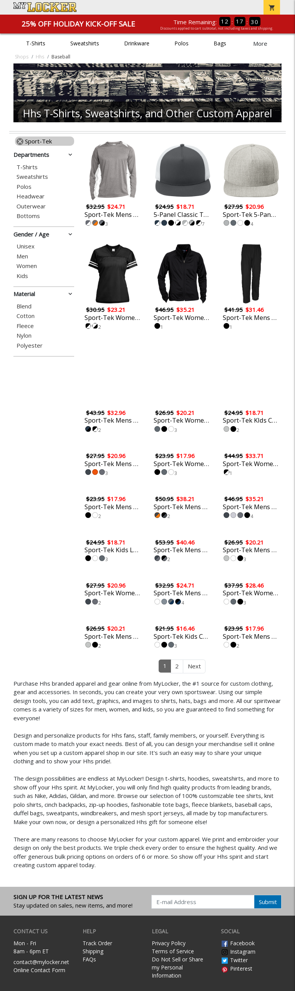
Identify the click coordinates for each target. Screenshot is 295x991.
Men (22, 256)
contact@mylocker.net (41, 962)
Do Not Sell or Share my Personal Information (177, 967)
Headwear (31, 196)
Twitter (234, 960)
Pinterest (236, 968)
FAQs (89, 959)
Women (27, 266)
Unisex (26, 246)
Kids (22, 276)
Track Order (97, 943)
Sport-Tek (34, 141)
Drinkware (136, 43)
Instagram (238, 951)
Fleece (25, 326)
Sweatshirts (84, 43)
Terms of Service (173, 951)
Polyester (30, 345)
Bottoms (28, 216)
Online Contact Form (39, 970)
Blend (24, 306)
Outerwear (31, 206)
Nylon (24, 335)
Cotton (26, 316)
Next (194, 666)
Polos (181, 43)
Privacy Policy (169, 943)
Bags (220, 43)
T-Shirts (35, 43)
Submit (268, 902)
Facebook (238, 943)
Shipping (93, 951)
